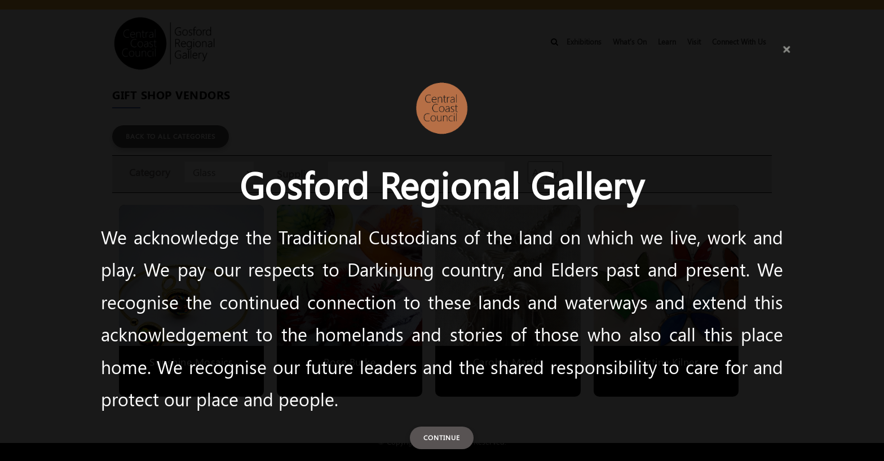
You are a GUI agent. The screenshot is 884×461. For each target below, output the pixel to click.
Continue (441, 437)
